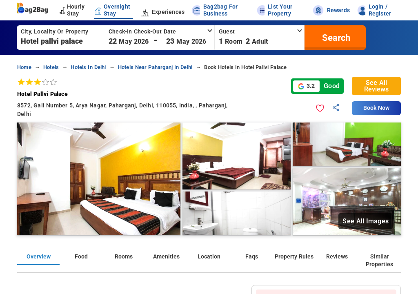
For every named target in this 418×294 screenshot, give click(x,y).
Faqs (251, 256)
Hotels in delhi (88, 67)
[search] (335, 37)
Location (209, 256)
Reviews (337, 256)
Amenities (166, 256)
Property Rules (294, 256)
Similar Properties (379, 260)
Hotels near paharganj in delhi (155, 67)
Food (81, 256)
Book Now (376, 108)
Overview (39, 256)
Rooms (124, 256)
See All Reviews (376, 86)
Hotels (51, 67)
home (24, 67)
